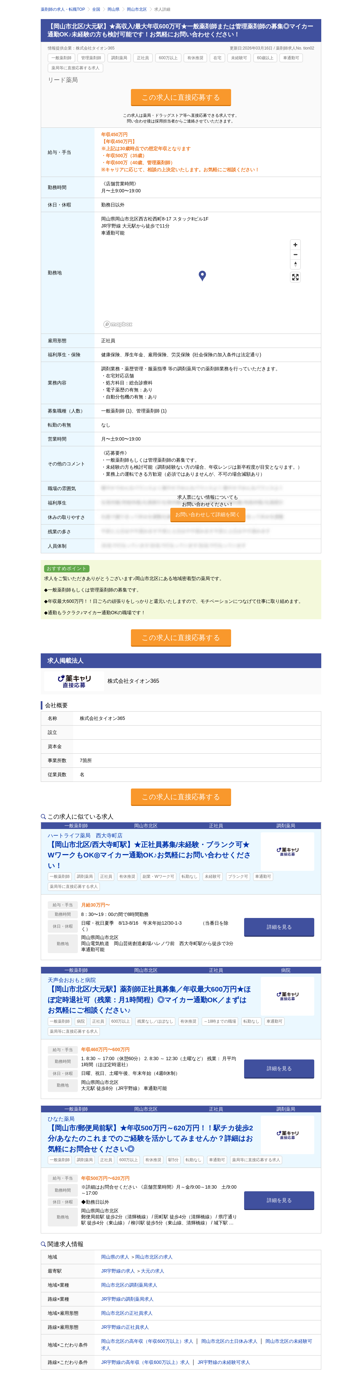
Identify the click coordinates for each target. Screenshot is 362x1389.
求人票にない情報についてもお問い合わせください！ (207, 508)
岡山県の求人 (115, 1257)
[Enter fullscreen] (295, 277)
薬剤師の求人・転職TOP (63, 9)
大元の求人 (152, 1271)
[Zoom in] (295, 245)
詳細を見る (279, 927)
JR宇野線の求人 (118, 1271)
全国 (96, 9)
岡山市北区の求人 (154, 1257)
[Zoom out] (295, 254)
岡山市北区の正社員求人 (127, 1313)
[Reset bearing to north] (295, 264)
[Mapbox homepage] (118, 324)
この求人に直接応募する (181, 97)
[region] (202, 283)
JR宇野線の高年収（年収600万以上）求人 (145, 1362)
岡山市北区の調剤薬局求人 (129, 1285)
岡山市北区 (137, 9)
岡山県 (114, 9)
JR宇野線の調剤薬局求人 (127, 1299)
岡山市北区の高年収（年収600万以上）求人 (147, 1341)
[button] (202, 277)
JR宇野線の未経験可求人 (224, 1362)
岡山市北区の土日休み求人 (229, 1341)
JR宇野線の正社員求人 (125, 1327)
